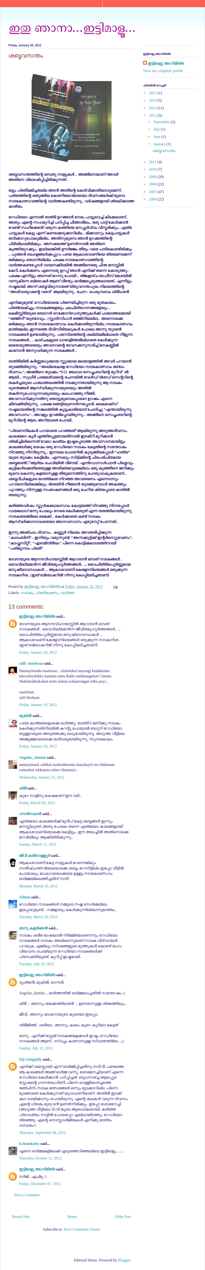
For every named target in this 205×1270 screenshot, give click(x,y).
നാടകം (26, 593)
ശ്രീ (22, 788)
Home (72, 1217)
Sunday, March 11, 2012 (37, 844)
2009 (153, 177)
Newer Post (21, 1217)
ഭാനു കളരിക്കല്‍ (33, 928)
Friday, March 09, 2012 (37, 803)
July (157, 129)
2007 (153, 192)
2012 (153, 115)
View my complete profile (163, 71)
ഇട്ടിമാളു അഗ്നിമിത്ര (37, 616)
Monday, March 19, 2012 (38, 886)
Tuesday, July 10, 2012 (36, 964)
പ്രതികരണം (46, 593)
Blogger (124, 1260)
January (160, 144)
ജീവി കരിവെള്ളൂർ (34, 856)
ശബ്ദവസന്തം (164, 151)
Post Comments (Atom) (82, 1229)
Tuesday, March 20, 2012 (38, 917)
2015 (153, 93)
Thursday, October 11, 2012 (40, 1158)
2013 (153, 108)
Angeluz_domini (32, 757)
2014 (153, 100)
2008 (153, 184)
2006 (153, 199)
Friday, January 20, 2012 (38, 652)
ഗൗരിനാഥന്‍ (30, 814)
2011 (153, 162)
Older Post (123, 1217)
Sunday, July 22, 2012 (36, 1048)
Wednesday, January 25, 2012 (41, 777)
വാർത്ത (67, 593)
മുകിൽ (25, 716)
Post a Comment (27, 1195)
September (162, 122)
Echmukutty (29, 1144)
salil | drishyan (31, 663)
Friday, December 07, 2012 (40, 1184)
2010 (153, 169)
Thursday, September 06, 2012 (42, 1133)
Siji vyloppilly (30, 1059)
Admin (24, 897)
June (157, 137)
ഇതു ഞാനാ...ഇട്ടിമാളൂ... (71, 27)
